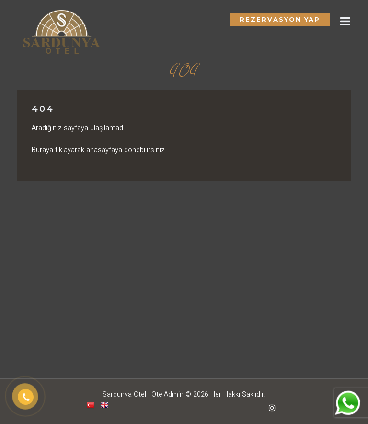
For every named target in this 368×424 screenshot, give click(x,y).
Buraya (42, 150)
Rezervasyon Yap (280, 19)
